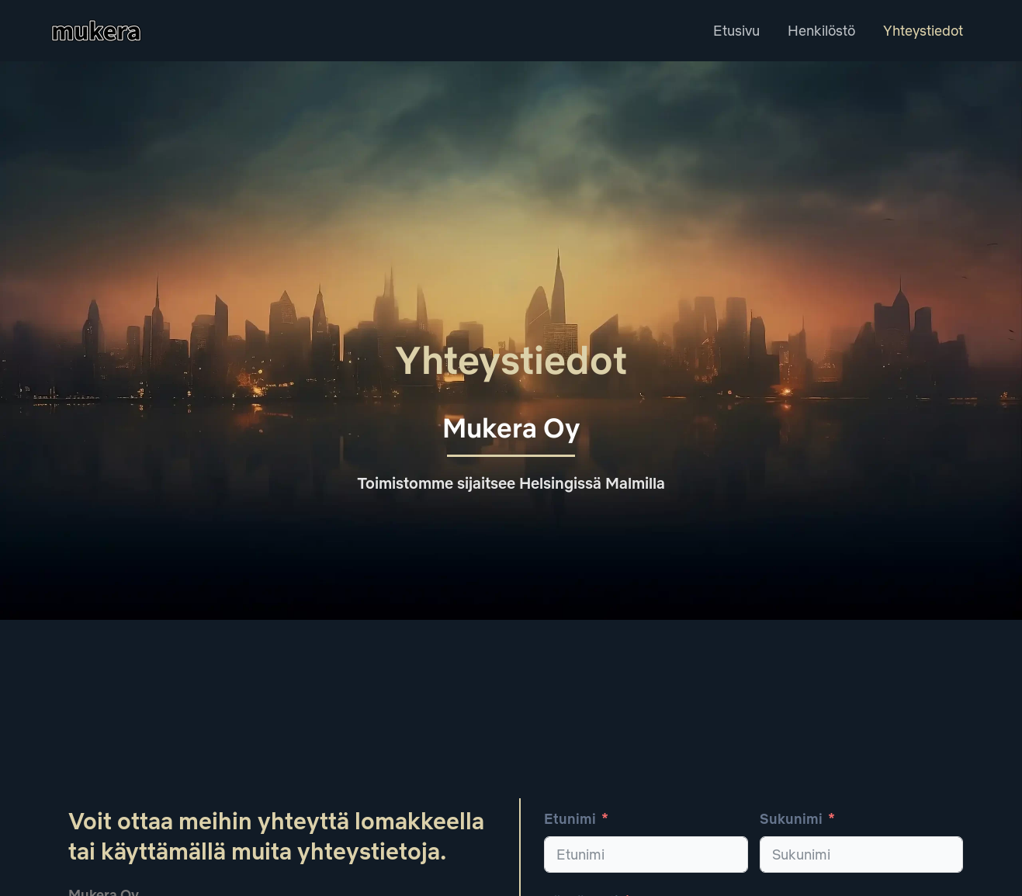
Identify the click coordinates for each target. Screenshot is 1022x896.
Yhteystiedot (923, 31)
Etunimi (570, 819)
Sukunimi (791, 819)
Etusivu (736, 31)
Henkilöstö (821, 31)
